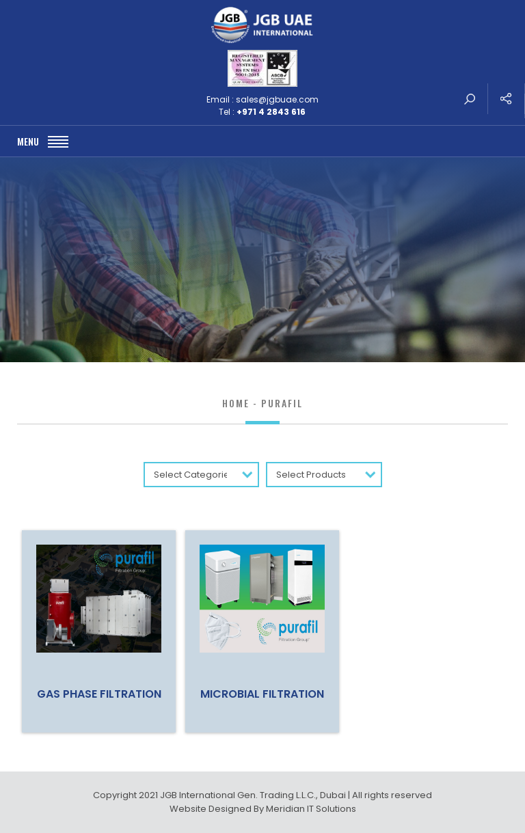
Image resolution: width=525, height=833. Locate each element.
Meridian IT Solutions (311, 808)
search (469, 98)
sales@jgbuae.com (277, 99)
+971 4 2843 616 (271, 112)
